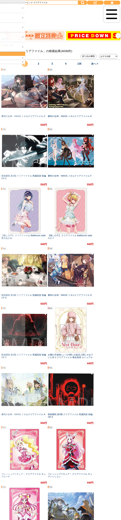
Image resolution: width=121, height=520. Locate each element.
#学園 (23, 426)
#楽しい (84, 420)
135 (79, 63)
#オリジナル (44, 420)
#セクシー (110, 420)
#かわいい (36, 426)
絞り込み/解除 (88, 56)
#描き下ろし (27, 420)
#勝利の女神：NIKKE (64, 420)
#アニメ (96, 420)
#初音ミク (11, 420)
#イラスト (11, 426)
